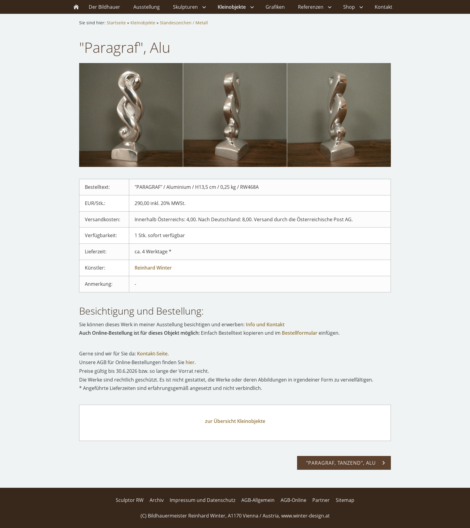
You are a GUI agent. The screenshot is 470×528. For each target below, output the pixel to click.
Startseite (116, 23)
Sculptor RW (130, 500)
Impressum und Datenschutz (202, 500)
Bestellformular (299, 333)
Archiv (157, 500)
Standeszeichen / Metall (184, 23)
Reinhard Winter (153, 267)
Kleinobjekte (142, 23)
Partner (321, 500)
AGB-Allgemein (258, 500)
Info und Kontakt (265, 324)
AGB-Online (293, 500)
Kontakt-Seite (152, 353)
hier (190, 362)
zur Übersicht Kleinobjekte (235, 421)
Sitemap (345, 500)
